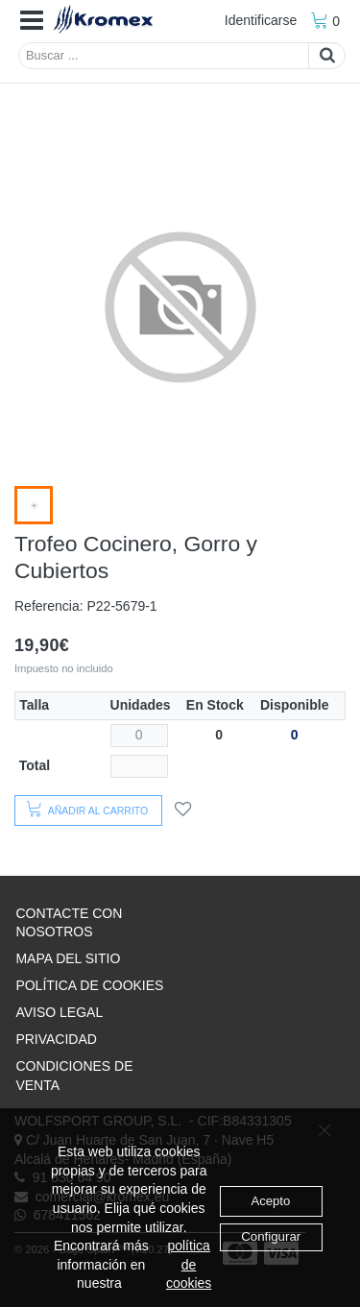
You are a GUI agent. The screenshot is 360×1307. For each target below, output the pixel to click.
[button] (31, 21)
